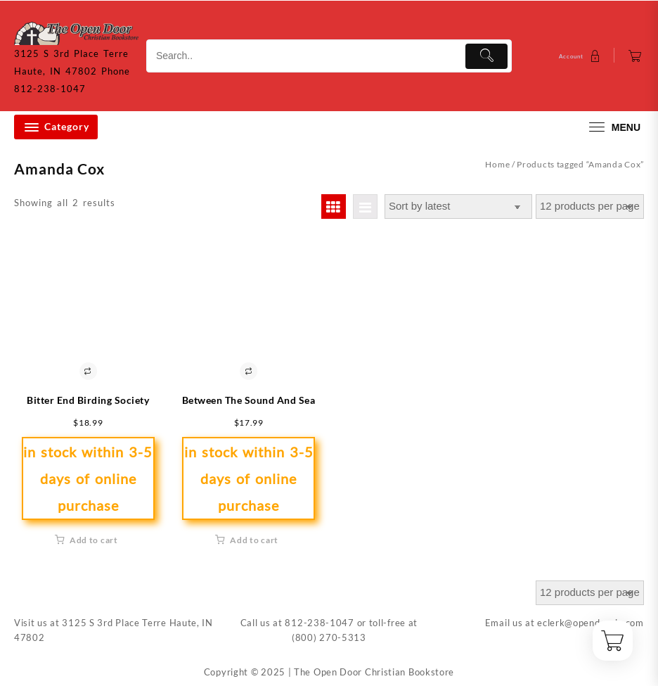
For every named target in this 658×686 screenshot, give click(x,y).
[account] (581, 56)
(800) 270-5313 (329, 637)
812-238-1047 (319, 622)
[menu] (613, 127)
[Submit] (486, 56)
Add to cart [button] (94, 540)
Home (497, 164)
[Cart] (635, 56)
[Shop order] (458, 206)
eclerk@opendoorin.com (590, 622)
